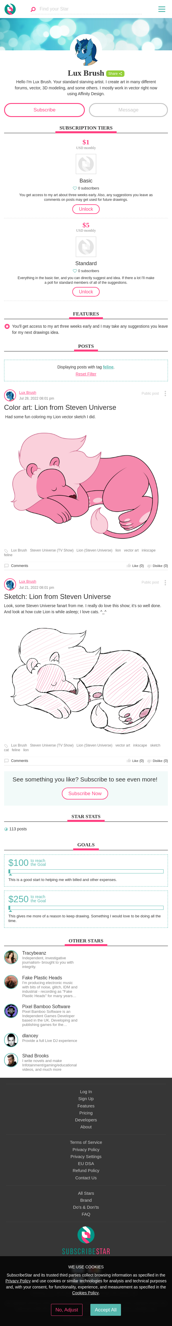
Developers (86, 1120)
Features (86, 1106)
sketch (155, 745)
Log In (86, 1091)
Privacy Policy (86, 1149)
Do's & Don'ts (86, 1207)
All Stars (86, 1193)
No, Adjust (66, 1310)
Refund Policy (86, 1170)
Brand (86, 1200)
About (86, 1127)
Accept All (106, 1310)
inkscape (149, 550)
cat (6, 750)
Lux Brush (27, 392)
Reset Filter (86, 374)
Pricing (85, 1113)
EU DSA (86, 1163)
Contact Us (85, 1178)
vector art (131, 550)
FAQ (86, 1214)
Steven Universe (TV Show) (51, 550)
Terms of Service (86, 1142)
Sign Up (86, 1098)
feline (108, 367)
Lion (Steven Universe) (95, 550)
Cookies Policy (85, 1292)
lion (118, 550)
